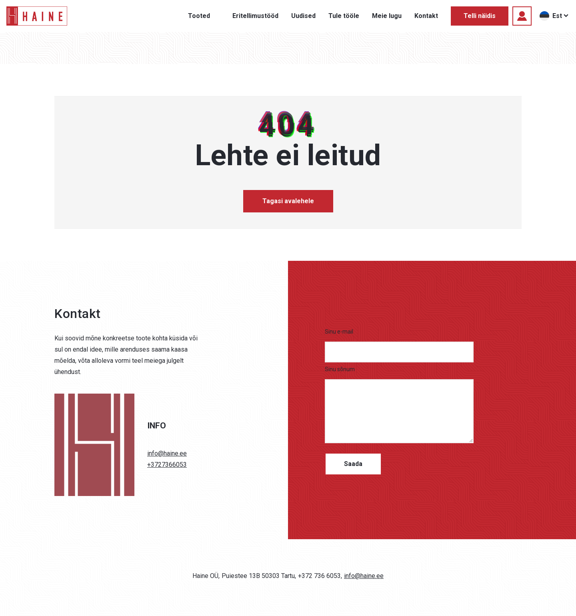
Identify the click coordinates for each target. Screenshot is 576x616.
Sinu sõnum (340, 369)
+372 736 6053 (319, 576)
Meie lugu (387, 16)
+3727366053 (167, 464)
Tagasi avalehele (288, 201)
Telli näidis (480, 16)
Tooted (199, 16)
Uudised (303, 16)
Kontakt (426, 16)
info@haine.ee (167, 453)
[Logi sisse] (522, 16)
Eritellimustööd (255, 16)
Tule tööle (343, 16)
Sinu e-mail (339, 331)
